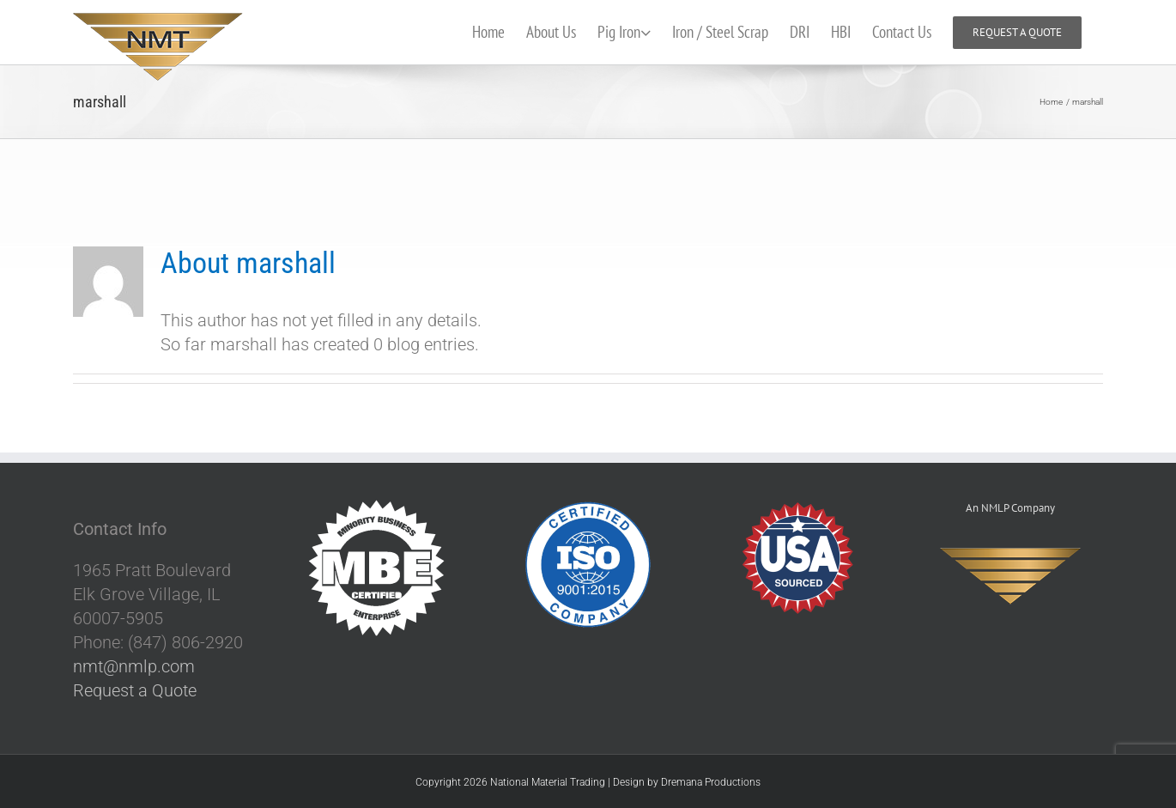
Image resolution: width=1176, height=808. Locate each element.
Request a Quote (135, 691)
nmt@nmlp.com (134, 667)
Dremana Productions (711, 783)
